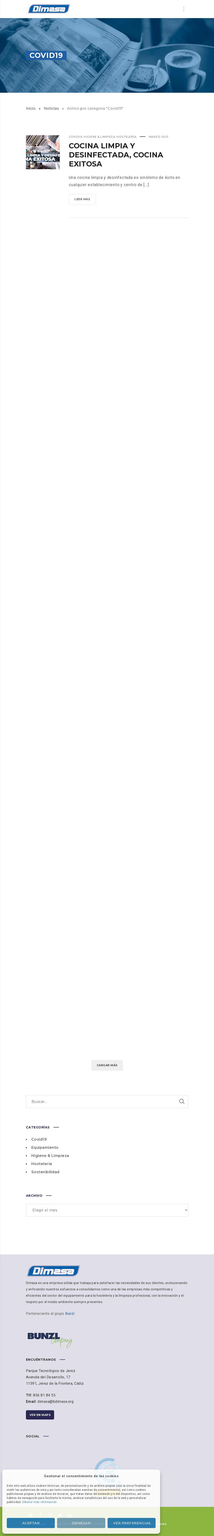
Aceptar (31, 1523)
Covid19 (75, 136)
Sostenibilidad (45, 1172)
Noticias (51, 108)
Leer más (85, 200)
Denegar (81, 1523)
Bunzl (70, 1313)
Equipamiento (45, 1147)
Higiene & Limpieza (99, 136)
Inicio (31, 108)
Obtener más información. (40, 1502)
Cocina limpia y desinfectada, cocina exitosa (116, 154)
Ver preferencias (132, 1523)
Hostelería (126, 136)
